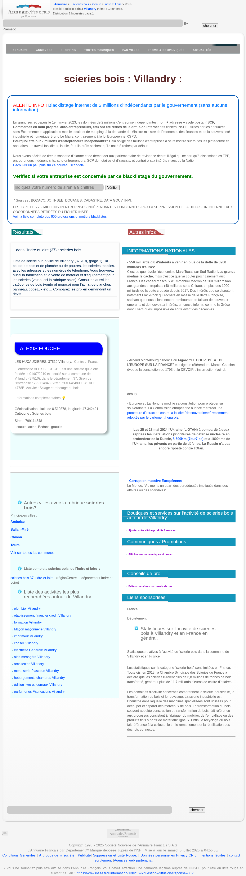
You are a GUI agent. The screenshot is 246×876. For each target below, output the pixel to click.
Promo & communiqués (166, 50)
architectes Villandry (29, 629)
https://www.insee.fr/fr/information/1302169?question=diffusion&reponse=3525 (136, 859)
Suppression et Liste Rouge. (115, 841)
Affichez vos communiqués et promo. (151, 554)
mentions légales (212, 841)
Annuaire (60, 4)
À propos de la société (56, 841)
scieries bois (81, 4)
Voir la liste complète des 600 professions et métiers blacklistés (60, 216)
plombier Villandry (27, 573)
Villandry (90, 8)
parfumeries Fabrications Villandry (39, 657)
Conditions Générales (19, 841)
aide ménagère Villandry (32, 622)
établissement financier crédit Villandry (42, 580)
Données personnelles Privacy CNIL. (168, 841)
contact (234, 841)
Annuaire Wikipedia (150, 867)
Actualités (202, 50)
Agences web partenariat (133, 846)
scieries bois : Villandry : (123, 78)
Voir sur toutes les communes (32, 523)
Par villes (131, 50)
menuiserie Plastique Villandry (36, 636)
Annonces (44, 50)
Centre (96, 4)
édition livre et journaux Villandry (38, 650)
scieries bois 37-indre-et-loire (31, 543)
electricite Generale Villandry (35, 615)
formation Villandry (28, 587)
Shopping (68, 50)
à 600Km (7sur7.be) (188, 439)
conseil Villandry (26, 608)
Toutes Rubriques (99, 50)
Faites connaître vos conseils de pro (150, 581)
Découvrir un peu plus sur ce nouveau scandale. (49, 165)
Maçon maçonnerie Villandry (35, 594)
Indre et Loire (113, 4)
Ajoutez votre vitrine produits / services (152, 530)
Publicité (84, 841)
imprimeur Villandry (28, 601)
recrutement (103, 846)
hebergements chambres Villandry (39, 643)
